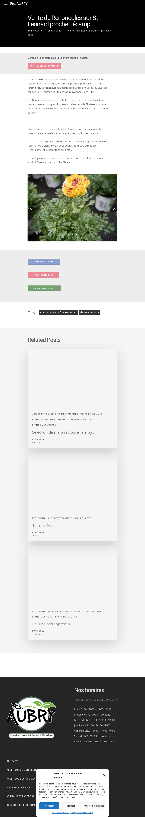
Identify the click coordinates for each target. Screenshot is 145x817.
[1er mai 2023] (72, 497)
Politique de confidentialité (81, 812)
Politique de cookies (60, 812)
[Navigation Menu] (5, 3)
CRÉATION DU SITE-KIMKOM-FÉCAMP (28, 805)
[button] (104, 775)
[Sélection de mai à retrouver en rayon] (72, 398)
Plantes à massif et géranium (83, 30)
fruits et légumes (91, 414)
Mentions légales (18, 787)
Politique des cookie (20, 779)
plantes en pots (89, 312)
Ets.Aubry (36, 30)
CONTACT (12, 761)
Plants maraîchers (44, 425)
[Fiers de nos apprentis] (72, 593)
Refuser (71, 805)
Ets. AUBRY (18, 3)
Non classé (55, 611)
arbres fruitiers (68, 414)
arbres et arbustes (44, 414)
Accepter (49, 805)
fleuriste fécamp (59, 518)
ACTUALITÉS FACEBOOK (20, 796)
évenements (39, 518)
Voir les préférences (94, 805)
